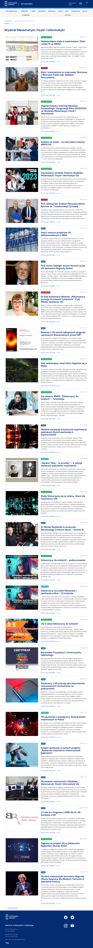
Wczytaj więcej (13, 908)
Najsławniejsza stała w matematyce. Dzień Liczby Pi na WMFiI (63, 42)
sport (67, 11)
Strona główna (8, 21)
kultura (60, 11)
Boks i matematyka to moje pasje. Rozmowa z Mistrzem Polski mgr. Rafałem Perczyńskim (64, 75)
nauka (33, 11)
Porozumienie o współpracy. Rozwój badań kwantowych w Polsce (63, 718)
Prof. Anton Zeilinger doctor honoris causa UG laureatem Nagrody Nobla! (63, 267)
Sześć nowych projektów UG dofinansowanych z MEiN (56, 234)
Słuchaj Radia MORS (75, 3)
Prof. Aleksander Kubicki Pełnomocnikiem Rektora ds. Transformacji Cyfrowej (63, 205)
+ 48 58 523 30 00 (19, 939)
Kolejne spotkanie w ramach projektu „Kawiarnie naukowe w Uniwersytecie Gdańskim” (60, 751)
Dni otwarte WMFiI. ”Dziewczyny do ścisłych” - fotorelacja (59, 397)
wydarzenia (24, 11)
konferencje (51, 11)
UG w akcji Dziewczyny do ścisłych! (59, 623)
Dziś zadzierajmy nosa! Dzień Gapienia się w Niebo (64, 364)
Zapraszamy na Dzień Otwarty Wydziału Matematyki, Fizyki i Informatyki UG (62, 174)
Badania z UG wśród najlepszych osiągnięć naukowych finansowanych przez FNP (63, 333)
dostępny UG (75, 11)
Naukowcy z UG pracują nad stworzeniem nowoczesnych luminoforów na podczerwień (63, 686)
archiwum (68, 15)
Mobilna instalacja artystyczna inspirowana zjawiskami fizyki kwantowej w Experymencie (64, 432)
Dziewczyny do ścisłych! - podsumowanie (63, 560)
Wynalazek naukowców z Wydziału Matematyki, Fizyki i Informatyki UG (60, 782)
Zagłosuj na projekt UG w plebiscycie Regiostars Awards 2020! (60, 844)
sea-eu (85, 11)
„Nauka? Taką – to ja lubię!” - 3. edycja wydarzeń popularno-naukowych (61, 464)
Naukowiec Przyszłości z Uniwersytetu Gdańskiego (61, 654)
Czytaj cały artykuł (48, 62)
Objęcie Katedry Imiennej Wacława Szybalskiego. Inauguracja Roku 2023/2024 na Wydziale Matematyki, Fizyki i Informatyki (63, 109)
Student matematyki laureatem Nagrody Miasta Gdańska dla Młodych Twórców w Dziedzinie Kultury (62, 879)
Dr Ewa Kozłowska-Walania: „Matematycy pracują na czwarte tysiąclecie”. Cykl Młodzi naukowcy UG (63, 299)
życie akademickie (11, 11)
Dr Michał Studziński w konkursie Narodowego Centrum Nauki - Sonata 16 (62, 528)
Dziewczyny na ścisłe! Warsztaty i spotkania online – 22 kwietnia (59, 592)
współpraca (41, 11)
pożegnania (25, 15)
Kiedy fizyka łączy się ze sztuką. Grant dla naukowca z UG (63, 497)
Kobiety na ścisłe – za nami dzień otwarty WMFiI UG (63, 143)
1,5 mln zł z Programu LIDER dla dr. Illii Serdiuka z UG (60, 813)
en (87, 3)
